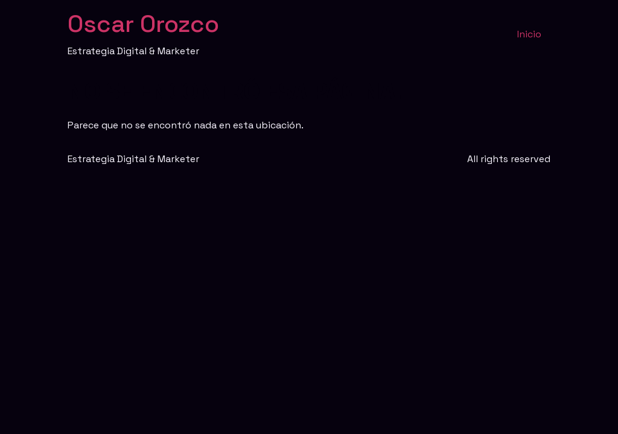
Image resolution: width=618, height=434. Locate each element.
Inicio (529, 34)
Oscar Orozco (143, 23)
